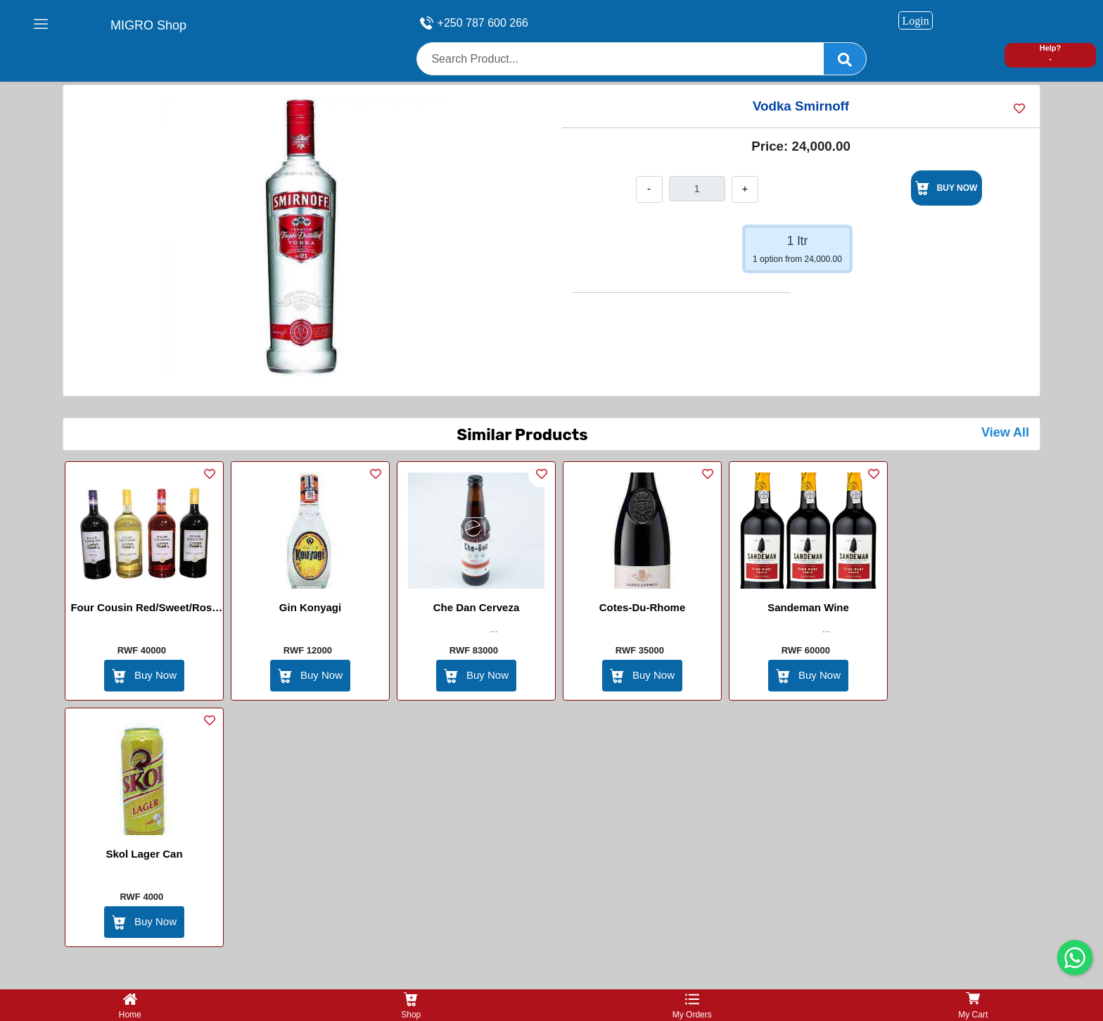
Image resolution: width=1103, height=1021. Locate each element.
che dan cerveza (476, 607)
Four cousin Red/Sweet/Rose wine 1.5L (143, 609)
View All (1005, 432)
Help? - (1050, 53)
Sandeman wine (808, 607)
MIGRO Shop (148, 25)
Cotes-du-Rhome (642, 607)
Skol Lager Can (144, 854)
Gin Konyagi (310, 607)
